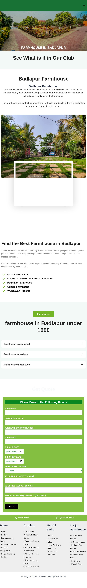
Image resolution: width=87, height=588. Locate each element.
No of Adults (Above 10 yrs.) (43, 479)
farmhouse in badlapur (16, 354)
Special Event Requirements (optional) (43, 499)
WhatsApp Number (43, 421)
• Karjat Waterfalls (31, 566)
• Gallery (3, 557)
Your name (43, 412)
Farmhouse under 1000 (17, 364)
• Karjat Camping (7, 553)
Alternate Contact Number (43, 431)
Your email (43, 441)
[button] (43, 314)
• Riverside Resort (78, 551)
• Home (3, 531)
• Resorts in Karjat (8, 544)
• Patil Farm (75, 560)
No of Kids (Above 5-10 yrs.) (43, 489)
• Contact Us (52, 538)
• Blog (49, 541)
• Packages (4, 534)
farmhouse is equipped (17, 344)
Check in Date (43, 450)
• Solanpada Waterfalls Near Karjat (30, 534)
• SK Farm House (77, 541)
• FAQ (49, 535)
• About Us (51, 548)
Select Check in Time (43, 469)
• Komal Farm (76, 564)
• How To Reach (54, 545)
